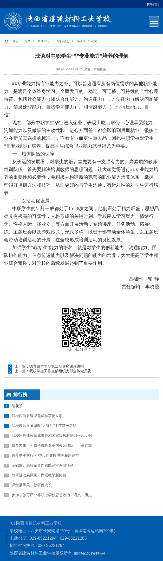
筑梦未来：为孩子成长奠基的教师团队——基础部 (48, 446)
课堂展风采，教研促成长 (28, 485)
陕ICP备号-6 (89, 553)
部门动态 (63, 41)
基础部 (81, 41)
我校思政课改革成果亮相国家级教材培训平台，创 (48, 436)
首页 (27, 41)
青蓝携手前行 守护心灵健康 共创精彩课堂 (41, 455)
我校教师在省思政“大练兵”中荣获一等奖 (40, 426)
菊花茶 (13, 406)
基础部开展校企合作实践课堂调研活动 (39, 465)
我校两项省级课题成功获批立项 (33, 416)
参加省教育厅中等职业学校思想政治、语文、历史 (48, 495)
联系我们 (153, 4)
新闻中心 (43, 41)
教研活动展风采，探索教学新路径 (35, 475)
